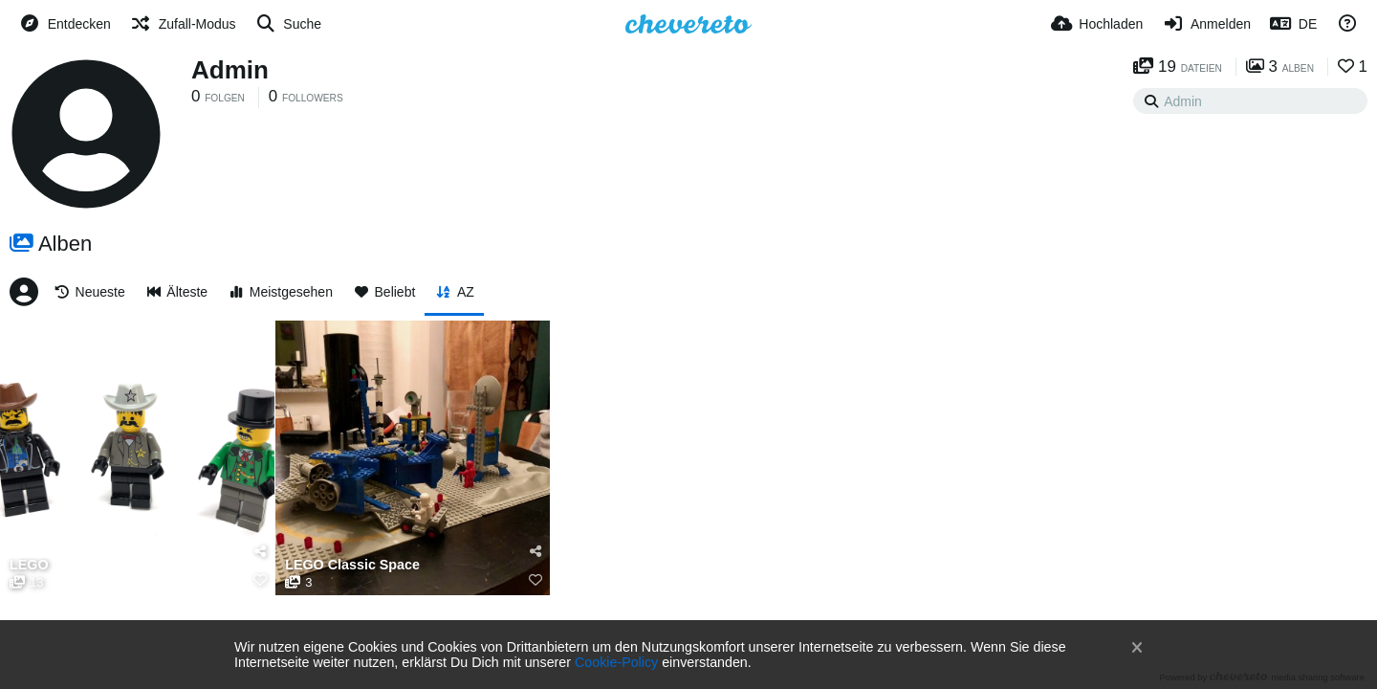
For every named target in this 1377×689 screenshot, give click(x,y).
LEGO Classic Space (352, 565)
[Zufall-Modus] (183, 24)
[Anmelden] (1206, 24)
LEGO (29, 565)
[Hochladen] (1097, 24)
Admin (230, 70)
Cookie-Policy (616, 662)
